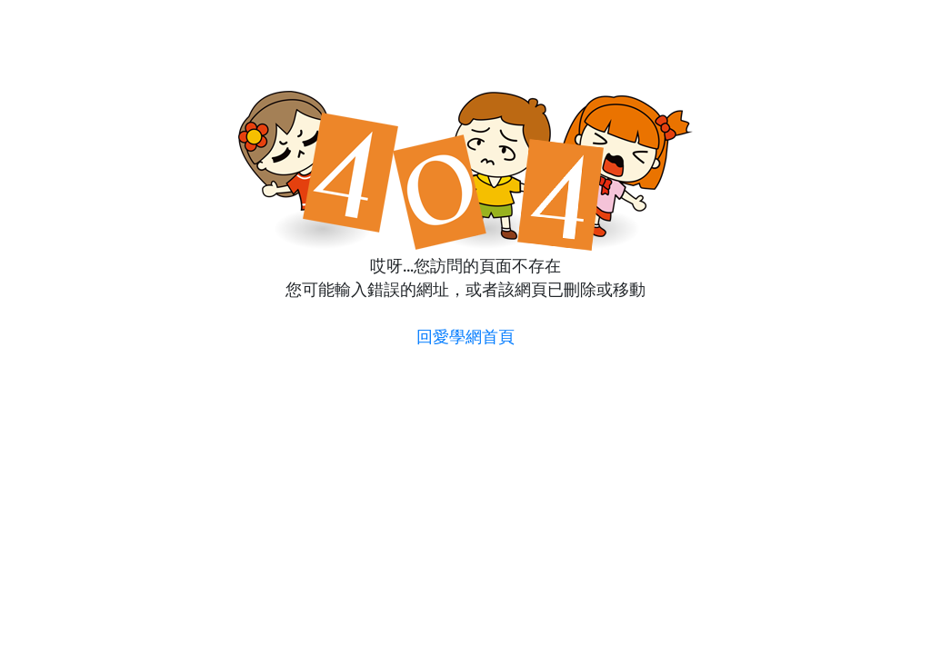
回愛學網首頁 (465, 336)
